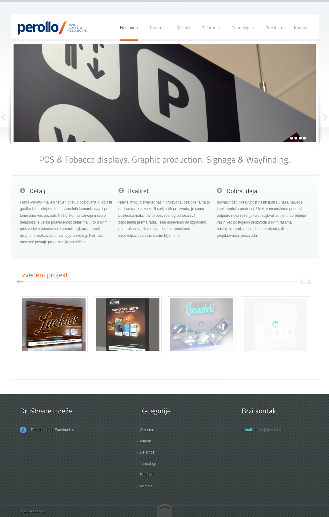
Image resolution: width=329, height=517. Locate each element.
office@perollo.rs (268, 430)
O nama (146, 430)
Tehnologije (149, 464)
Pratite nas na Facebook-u (47, 430)
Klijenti (145, 441)
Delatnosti (148, 452)
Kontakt (146, 486)
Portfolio (147, 475)
